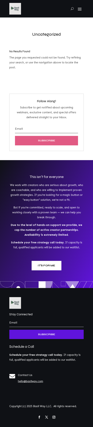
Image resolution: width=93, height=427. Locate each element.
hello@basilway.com (30, 381)
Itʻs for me (46, 265)
